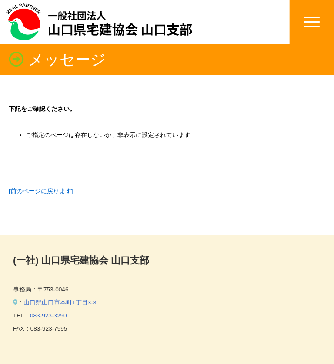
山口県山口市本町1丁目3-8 (59, 302)
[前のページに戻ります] (41, 191)
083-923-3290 (48, 315)
